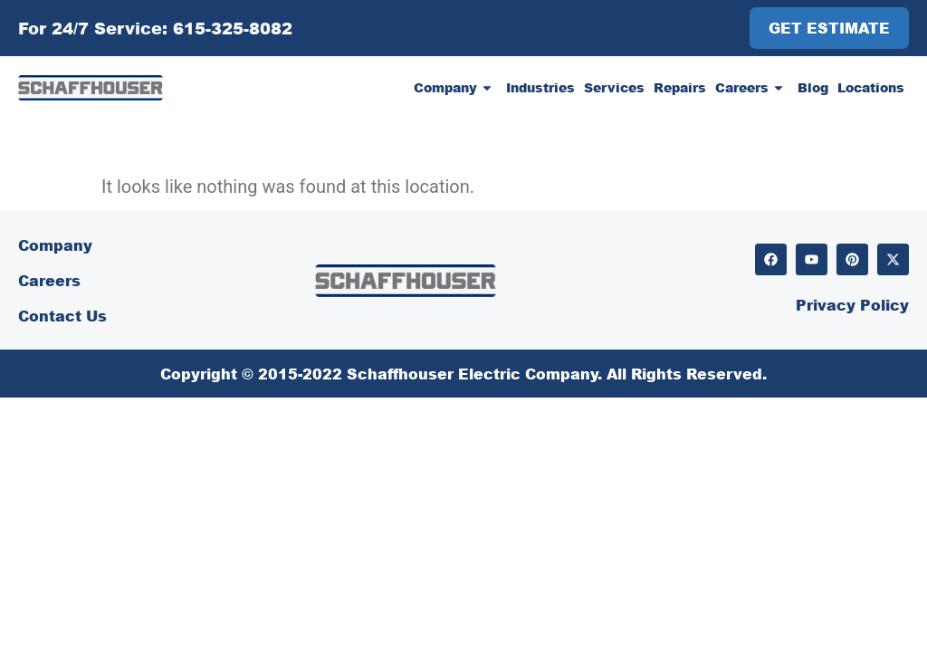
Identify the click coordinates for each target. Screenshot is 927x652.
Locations (870, 87)
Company (455, 88)
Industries (540, 87)
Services (614, 87)
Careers (751, 88)
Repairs (680, 87)
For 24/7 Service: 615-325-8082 (155, 28)
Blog (813, 87)
